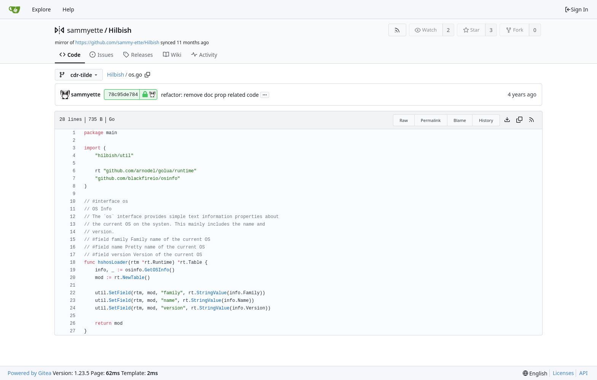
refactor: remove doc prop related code (210, 94)
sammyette (85, 30)
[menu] (535, 373)
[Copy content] (519, 120)
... (264, 94)
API (583, 373)
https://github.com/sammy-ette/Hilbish (117, 42)
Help (68, 9)
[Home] (14, 9)
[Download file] (507, 120)
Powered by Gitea (29, 373)
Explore (41, 9)
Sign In (576, 9)
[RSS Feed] (397, 30)
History (486, 120)
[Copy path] (147, 74)
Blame (459, 120)
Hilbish (120, 30)
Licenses (563, 373)
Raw (403, 120)
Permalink (431, 120)
